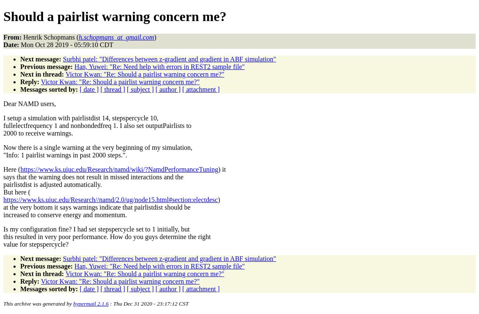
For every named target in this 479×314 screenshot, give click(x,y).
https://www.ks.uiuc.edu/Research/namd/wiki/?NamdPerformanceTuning (119, 169)
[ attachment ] (201, 89)
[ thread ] (112, 89)
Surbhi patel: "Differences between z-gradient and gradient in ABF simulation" (169, 59)
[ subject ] (140, 89)
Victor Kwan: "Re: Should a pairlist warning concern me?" (144, 74)
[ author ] (168, 89)
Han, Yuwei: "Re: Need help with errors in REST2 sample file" (160, 66)
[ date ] (89, 89)
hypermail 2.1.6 (91, 304)
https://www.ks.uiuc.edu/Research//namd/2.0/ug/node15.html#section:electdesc (110, 199)
